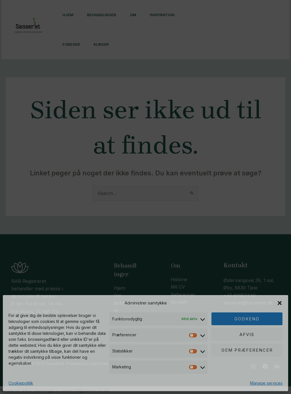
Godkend (246, 319)
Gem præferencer (247, 350)
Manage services (266, 383)
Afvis (247, 334)
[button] (279, 303)
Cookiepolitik (21, 383)
